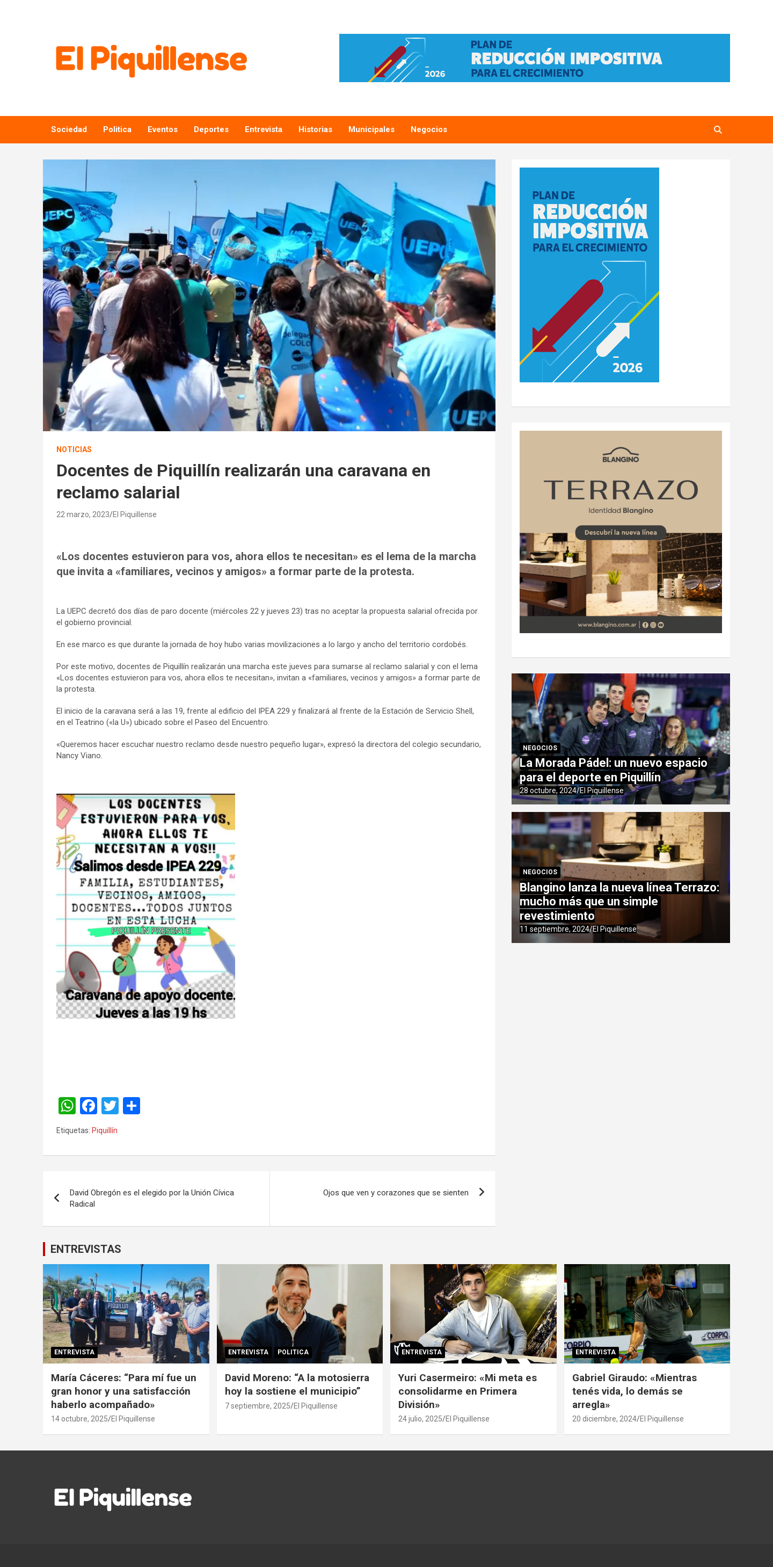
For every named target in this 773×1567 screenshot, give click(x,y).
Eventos (163, 129)
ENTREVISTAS (85, 1249)
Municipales (371, 129)
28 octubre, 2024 (548, 790)
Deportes (211, 129)
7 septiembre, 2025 (257, 1406)
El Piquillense (135, 514)
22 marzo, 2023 (83, 514)
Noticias (74, 449)
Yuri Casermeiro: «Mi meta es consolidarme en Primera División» (467, 1391)
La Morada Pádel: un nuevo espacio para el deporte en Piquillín (614, 769)
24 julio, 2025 (420, 1418)
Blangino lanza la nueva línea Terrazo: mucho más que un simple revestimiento (619, 902)
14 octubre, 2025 (79, 1418)
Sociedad (69, 129)
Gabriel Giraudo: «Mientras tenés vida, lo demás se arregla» (634, 1391)
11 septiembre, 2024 (554, 929)
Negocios (429, 129)
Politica (117, 129)
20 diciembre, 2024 (604, 1418)
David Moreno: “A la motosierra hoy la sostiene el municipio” (297, 1384)
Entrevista (263, 129)
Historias (315, 129)
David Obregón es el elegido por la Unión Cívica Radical (152, 1198)
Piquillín (105, 1130)
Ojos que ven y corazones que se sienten (396, 1193)
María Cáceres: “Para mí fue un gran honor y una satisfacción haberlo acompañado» (123, 1391)
